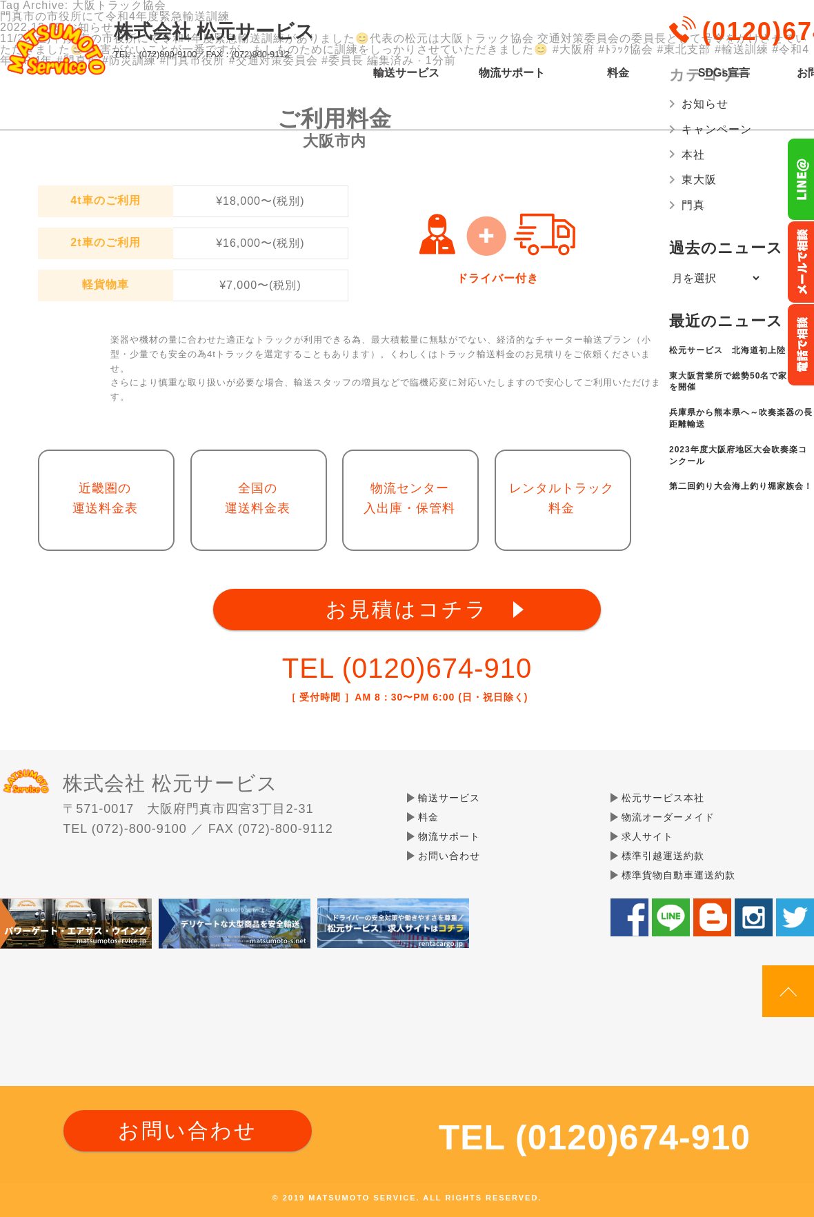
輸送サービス (406, 73)
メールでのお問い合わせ (800, 262)
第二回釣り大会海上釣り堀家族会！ (741, 486)
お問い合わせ (449, 855)
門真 (693, 205)
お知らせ (705, 104)
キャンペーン (717, 129)
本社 (693, 155)
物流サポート (512, 73)
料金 (618, 73)
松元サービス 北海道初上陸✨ (733, 350)
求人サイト (647, 836)
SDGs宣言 (724, 73)
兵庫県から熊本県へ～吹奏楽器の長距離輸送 (741, 418)
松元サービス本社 (663, 797)
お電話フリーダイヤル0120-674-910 (800, 344)
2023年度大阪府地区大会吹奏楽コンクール (738, 455)
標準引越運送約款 (663, 855)
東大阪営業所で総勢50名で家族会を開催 (737, 381)
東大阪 (699, 179)
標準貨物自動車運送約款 (678, 875)
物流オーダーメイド (668, 817)
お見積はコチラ (407, 609)
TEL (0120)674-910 (407, 668)
